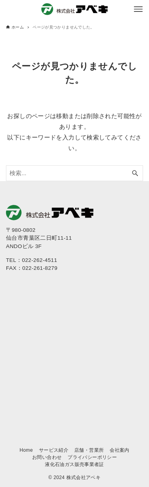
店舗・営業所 (89, 450)
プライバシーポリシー (92, 457)
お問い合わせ (47, 457)
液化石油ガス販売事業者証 (74, 464)
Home (26, 450)
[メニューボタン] (138, 9)
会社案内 (120, 450)
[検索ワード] (74, 173)
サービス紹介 (53, 450)
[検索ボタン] (135, 173)
